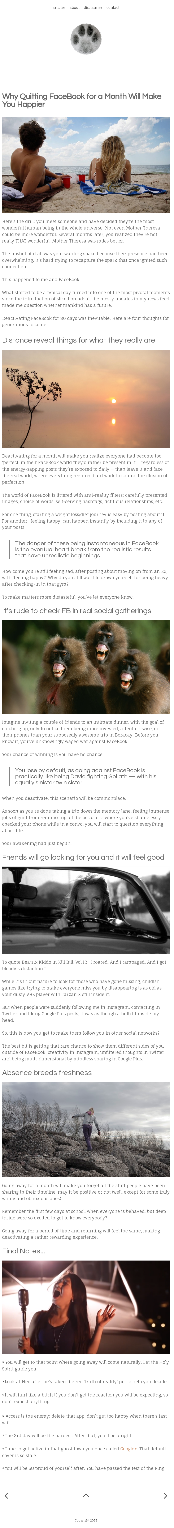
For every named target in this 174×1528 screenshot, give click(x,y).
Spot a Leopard (86, 39)
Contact (112, 7)
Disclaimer (93, 7)
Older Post (165, 1496)
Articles (59, 7)
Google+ (128, 1448)
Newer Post (6, 1495)
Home (87, 1496)
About (75, 7)
